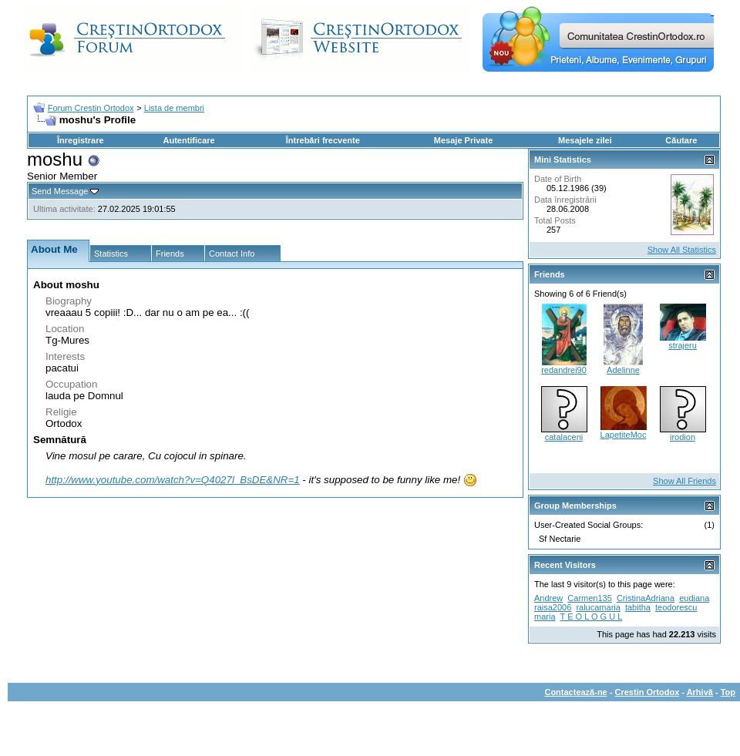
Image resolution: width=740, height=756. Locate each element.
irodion (682, 437)
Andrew (548, 598)
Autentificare (188, 140)
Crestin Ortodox (647, 692)
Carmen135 (589, 598)
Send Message (60, 191)
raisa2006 (552, 607)
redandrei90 (564, 370)
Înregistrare (80, 140)
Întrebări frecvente (323, 140)
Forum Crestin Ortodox (91, 108)
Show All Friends (684, 481)
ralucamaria (598, 607)
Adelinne (623, 370)
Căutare (681, 140)
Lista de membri (174, 108)
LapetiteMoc (623, 434)
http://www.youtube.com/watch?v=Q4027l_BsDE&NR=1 (172, 480)
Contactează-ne (575, 692)
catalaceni (564, 437)
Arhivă (700, 692)
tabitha (638, 607)
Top (728, 692)
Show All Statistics (682, 249)
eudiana (694, 598)
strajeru (682, 345)
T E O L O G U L (591, 616)
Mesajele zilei (585, 140)
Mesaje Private (463, 140)
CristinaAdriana (645, 598)
